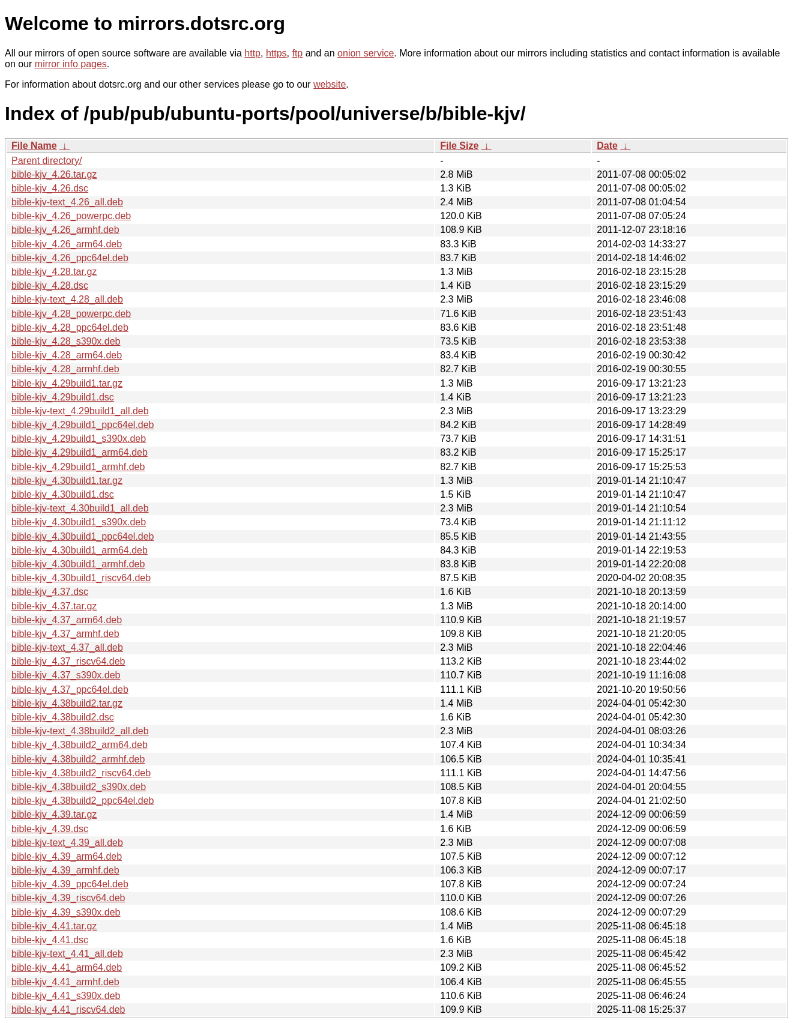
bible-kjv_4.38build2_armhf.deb (78, 759)
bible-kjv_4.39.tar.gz (54, 814)
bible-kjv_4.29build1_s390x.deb (78, 438)
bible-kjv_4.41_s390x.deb (65, 996)
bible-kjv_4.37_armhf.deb (65, 634)
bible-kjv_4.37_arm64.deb (66, 620)
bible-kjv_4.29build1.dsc (62, 397)
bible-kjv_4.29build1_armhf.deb (78, 467)
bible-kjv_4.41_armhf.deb (65, 982)
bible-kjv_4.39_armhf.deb (65, 870)
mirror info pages (71, 64)
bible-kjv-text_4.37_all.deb (67, 647)
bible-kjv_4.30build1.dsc (62, 494)
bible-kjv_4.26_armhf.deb (65, 230)
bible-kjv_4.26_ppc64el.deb (69, 258)
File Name (34, 145)
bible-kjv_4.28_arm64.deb (66, 355)
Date (607, 145)
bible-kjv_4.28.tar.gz (54, 272)
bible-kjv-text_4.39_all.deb (67, 842)
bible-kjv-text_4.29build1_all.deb (80, 411)
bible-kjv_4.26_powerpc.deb (71, 216)
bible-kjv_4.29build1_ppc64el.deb (82, 425)
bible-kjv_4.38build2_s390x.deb (78, 787)
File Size (459, 145)
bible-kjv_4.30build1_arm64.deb (79, 550)
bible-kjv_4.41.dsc (49, 940)
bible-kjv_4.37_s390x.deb (65, 675)
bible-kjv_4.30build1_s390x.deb (78, 522)
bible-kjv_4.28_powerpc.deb (71, 314)
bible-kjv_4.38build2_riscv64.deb (81, 773)
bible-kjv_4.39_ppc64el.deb (69, 884)
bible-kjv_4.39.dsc (49, 829)
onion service (365, 53)
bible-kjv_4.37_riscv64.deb (68, 661)
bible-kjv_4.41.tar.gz (54, 926)
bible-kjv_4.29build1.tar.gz (66, 383)
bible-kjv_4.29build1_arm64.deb (79, 452)
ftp (297, 53)
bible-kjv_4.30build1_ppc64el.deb (82, 536)
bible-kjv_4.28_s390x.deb (65, 341)
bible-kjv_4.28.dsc (49, 285)
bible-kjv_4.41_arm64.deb (66, 967)
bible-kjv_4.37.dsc (49, 592)
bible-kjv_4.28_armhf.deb (65, 369)
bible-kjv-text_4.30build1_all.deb (80, 508)
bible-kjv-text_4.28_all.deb (67, 299)
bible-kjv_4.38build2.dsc (62, 717)
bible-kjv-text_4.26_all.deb (67, 202)
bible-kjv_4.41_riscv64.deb (68, 1009)
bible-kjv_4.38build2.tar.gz (66, 703)
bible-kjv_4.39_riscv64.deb (68, 898)
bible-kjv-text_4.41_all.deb (67, 954)
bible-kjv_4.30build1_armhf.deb (78, 564)
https (276, 53)
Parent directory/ (46, 160)
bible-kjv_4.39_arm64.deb (66, 856)
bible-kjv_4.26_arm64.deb (66, 244)
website (329, 84)
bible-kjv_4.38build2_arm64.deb (79, 745)
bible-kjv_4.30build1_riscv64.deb (81, 578)
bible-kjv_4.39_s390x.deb (65, 912)
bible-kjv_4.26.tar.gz (54, 174)
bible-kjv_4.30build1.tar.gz (66, 480)
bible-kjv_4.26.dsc (49, 188)
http (252, 53)
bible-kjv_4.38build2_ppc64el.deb (82, 800)
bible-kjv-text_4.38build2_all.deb (80, 731)
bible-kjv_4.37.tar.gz (54, 606)
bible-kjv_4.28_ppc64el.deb (69, 327)
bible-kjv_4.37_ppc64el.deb (69, 689)
